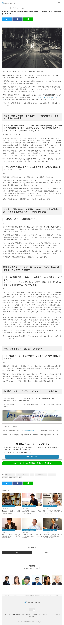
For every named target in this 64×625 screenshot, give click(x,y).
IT (2, 474)
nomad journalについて (18, 614)
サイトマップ (56, 614)
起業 (20, 477)
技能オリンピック (13, 477)
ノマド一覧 (7, 614)
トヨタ (32, 474)
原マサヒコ (4, 477)
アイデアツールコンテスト (22, 474)
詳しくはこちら (32, 456)
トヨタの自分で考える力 (41, 474)
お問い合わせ (32, 616)
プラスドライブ (52, 474)
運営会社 (28, 614)
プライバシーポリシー (45, 614)
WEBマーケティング (9, 474)
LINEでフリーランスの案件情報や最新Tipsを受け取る (32, 463)
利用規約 (35, 614)
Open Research (29, 430)
